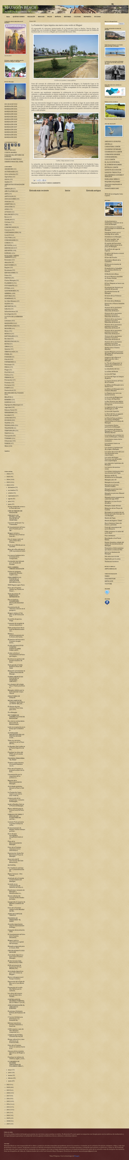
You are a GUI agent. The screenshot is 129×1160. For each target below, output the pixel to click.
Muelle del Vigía (110, 518)
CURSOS (7, 243)
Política (7, 375)
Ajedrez (7, 182)
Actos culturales (10, 174)
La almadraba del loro (112, 369)
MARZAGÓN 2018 (11, 124)
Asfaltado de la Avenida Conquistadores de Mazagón (16, 879)
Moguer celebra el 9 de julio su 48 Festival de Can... (16, 614)
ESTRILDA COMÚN (111, 167)
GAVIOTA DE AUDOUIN (113, 170)
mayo (10, 1070)
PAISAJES (8, 357)
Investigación (9, 314)
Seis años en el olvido (112, 556)
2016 (8, 1098)
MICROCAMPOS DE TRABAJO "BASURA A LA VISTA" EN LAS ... (16, 702)
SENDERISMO (9, 412)
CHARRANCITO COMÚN (113, 152)
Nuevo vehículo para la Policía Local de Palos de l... (16, 810)
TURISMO (8, 438)
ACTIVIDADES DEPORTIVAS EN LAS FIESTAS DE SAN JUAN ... (16, 735)
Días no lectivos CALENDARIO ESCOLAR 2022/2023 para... (16, 602)
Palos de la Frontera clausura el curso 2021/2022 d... (14, 849)
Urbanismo (8, 441)
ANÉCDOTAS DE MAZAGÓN (14, 184)
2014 (8, 1104)
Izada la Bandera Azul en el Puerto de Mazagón (16, 805)
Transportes (9, 436)
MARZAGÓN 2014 (11, 135)
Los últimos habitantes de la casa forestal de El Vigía (114, 472)
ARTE (7, 194)
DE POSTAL (9, 245)
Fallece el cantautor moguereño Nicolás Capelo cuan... (15, 573)
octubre (10, 493)
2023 (8, 482)
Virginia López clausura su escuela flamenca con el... (16, 764)
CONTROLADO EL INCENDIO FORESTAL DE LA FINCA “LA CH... (16, 1001)
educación (8, 262)
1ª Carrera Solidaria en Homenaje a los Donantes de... (15, 1018)
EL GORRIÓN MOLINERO (113, 164)
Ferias (7, 275)
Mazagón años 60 (110, 480)
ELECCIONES (9, 265)
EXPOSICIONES (10, 273)
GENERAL (8, 293)
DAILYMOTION (110, 578)
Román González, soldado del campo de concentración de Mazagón (114, 544)
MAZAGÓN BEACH (20, 7)
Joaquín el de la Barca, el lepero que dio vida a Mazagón (113, 359)
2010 (8, 1115)
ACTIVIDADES (10, 171)
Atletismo (8, 201)
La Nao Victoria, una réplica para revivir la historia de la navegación (114, 403)
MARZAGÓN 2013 (11, 137)
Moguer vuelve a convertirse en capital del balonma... (16, 942)
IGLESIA (8, 303)
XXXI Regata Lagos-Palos (16, 585)
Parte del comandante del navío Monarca (113, 528)
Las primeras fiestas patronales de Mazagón (112, 426)
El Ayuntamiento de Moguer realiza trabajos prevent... (16, 829)
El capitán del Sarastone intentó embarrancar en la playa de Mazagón (113, 245)
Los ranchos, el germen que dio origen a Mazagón (114, 448)
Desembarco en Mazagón (113, 237)
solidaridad (8, 417)
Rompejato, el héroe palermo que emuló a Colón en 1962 (114, 548)
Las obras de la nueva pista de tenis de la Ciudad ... (15, 995)
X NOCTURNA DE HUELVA (14, 696)
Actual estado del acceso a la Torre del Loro (16, 507)
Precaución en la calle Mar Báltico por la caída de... (15, 989)
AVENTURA (9, 204)
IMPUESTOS (9, 306)
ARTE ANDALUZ (111, 569)
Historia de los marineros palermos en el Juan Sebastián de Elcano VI (113, 337)
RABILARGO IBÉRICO (112, 179)
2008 (8, 1121)
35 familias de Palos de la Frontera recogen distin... (16, 641)
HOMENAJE (9, 298)
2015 (8, 1101)
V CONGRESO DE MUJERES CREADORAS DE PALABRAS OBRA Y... (16, 1064)
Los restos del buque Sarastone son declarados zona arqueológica (113, 459)
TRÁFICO (8, 433)
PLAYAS (8, 372)
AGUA (7, 179)
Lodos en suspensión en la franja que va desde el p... (16, 728)
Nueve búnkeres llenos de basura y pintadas (113, 524)
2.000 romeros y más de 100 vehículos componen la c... (15, 1030)
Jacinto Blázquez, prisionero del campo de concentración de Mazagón (114, 353)
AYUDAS (8, 212)
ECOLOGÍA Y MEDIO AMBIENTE (49, 183)
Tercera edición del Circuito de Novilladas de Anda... (16, 897)
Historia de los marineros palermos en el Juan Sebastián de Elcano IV (113, 326)
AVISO (7, 209)
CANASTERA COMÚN (112, 146)
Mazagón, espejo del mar (113, 505)
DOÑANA (58, 16)
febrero (10, 1078)
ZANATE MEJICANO (112, 188)
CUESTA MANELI (11, 152)
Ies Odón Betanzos (11, 301)
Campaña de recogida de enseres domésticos (16, 624)
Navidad (7, 338)
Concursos (8, 230)
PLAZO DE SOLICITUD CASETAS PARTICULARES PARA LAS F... (15, 648)
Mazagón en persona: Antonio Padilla (112, 485)
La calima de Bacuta (111, 371)
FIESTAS (8, 278)
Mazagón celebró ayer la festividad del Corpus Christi (16, 691)
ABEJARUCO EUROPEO (113, 141)
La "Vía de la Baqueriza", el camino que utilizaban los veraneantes (113, 364)
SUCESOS (97, 16)
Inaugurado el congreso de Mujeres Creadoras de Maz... (16, 903)
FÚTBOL (7, 288)
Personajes (8, 364)
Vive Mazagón (12, 712)
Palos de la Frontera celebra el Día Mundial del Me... (16, 909)
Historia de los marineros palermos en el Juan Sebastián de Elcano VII (113, 343)
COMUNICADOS (10, 227)
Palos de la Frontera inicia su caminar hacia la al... (16, 1047)
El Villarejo (108, 298)
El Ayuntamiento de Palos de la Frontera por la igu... (16, 528)
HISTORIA (67, 16)
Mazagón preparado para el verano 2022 (16, 947)
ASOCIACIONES (10, 199)
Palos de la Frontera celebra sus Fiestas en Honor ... (16, 589)
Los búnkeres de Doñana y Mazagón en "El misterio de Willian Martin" (114, 431)
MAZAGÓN (31, 16)
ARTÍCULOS (9, 196)
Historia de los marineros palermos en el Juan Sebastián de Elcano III (113, 320)
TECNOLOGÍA (10, 425)
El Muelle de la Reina (112, 274)
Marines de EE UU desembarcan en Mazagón (113, 476)
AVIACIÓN (8, 207)
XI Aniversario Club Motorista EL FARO (15, 961)
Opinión (7, 349)
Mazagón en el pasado (112, 482)
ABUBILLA (108, 144)
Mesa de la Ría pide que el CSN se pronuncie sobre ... (16, 551)
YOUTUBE (108, 584)
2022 (8, 485)
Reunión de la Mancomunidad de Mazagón (15, 782)
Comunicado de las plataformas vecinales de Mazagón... (16, 799)
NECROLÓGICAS (10, 341)
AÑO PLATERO (10, 191)
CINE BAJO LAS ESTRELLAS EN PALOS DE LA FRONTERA (14, 518)
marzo (10, 1075)
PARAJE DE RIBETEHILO (13, 159)
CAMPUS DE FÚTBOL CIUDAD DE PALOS (15, 1035)
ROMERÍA (8, 399)
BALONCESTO (10, 214)
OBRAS (7, 346)
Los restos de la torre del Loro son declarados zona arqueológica (114, 453)
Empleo (7, 267)
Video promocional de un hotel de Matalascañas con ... (16, 629)
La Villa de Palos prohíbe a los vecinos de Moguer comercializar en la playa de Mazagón (114, 420)
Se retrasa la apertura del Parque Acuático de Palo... (16, 660)
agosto (10, 498)
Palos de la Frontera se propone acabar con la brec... (16, 770)
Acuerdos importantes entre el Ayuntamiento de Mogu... (16, 925)
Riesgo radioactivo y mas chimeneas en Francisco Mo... (16, 1041)
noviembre (12, 490)
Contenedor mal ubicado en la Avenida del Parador (16, 562)
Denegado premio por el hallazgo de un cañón (113, 233)
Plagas (7, 370)
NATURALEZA (10, 336)
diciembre (11, 487)
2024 (8, 479)
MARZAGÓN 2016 (11, 129)
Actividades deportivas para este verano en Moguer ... (15, 973)
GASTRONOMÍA (10, 291)
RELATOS (8, 397)
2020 (8, 1087)
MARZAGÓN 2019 (11, 122)
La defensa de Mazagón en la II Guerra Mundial (114, 389)
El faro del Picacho (111, 257)
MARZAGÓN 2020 (11, 119)
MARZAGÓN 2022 (11, 114)
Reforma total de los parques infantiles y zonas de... (15, 1024)
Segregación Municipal (12, 405)
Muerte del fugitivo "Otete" (113, 520)
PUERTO (7, 388)
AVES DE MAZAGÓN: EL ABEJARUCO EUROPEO (16, 1006)
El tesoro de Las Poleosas (113, 296)
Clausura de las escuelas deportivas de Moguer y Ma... (16, 1052)
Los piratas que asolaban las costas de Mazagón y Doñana (114, 435)
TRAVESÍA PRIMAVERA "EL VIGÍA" (16, 759)
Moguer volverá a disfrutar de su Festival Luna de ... (16, 534)
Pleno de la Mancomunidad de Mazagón (15, 843)
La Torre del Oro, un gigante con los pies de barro (114, 414)
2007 (8, 1124)
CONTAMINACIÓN (11, 232)
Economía (8, 260)
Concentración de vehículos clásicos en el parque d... (16, 608)
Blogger (76, 1156)
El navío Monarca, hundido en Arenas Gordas (114, 277)
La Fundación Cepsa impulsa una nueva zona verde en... (15, 794)
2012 (8, 1110)
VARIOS (7, 443)
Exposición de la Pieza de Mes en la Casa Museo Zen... (16, 983)
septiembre (12, 496)
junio (10, 504)
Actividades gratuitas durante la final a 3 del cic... (16, 788)
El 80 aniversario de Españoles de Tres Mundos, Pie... (14, 967)
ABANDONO (9, 169)
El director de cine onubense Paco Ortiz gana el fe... (15, 708)
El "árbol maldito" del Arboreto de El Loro (112, 240)
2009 (8, 1118)
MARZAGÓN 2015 (11, 132)
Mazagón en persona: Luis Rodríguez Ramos (113, 489)
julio (9, 501)
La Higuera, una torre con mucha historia (113, 393)
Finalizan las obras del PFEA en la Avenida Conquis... (15, 754)
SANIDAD (8, 402)
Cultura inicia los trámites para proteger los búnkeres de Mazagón (114, 228)
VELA (6, 446)
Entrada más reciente (39, 190)
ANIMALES (9, 188)
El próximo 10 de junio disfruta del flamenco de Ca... (16, 1012)
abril (10, 1072)
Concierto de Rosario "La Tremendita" (16, 523)
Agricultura (8, 177)
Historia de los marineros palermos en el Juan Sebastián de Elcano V (113, 332)
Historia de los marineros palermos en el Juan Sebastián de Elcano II (113, 315)
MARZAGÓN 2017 (11, 127)
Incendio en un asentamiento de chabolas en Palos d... (15, 885)
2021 (8, 1084)
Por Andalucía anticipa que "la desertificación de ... (16, 869)
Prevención (8, 380)
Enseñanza (8, 270)
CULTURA (77, 16)
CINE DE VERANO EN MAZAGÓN (15, 511)
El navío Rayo (109, 281)
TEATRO (7, 423)
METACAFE (109, 581)
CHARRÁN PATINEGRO (113, 149)
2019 (8, 1090)
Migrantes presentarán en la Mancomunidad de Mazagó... (16, 672)
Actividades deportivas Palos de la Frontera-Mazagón (15, 956)
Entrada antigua (93, 190)
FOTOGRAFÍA (10, 285)
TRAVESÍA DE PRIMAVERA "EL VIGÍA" (14, 919)
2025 (8, 476)
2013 (8, 1107)
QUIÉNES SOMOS (18, 16)
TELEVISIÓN (9, 428)
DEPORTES (87, 16)
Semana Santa (9, 410)
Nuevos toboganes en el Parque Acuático (15, 977)
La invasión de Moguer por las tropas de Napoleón (114, 398)
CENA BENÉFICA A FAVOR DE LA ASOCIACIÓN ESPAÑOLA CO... (14, 580)
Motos (7, 331)
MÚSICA (8, 333)
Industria (8, 309)
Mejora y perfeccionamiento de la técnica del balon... (16, 635)
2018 (8, 1093)
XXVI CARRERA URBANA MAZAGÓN (16, 568)
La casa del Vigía (110, 374)
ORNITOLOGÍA (10, 351)
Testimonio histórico (112, 561)
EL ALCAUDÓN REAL (112, 162)
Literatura (8, 320)
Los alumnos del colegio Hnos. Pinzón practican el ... (16, 686)
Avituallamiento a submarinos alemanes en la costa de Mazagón (114, 222)
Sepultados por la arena (113, 559)
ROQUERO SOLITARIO (112, 181)
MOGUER (41, 16)
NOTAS (7, 344)
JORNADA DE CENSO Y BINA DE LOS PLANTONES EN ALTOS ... (16, 817)
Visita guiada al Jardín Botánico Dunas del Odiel (15, 666)
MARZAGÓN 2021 (11, 116)
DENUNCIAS (9, 248)
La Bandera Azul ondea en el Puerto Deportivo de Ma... (16, 748)
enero (10, 1081)
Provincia (8, 385)
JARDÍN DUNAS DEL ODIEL (14, 161)
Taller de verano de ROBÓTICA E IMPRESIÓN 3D (14, 595)
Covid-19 (7, 235)
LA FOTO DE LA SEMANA (14, 316)
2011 (8, 1112)
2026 (8, 474)
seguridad (8, 407)
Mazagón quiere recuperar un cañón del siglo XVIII (114, 498)
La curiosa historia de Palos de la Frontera (114, 381)
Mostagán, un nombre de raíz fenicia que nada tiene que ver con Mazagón (114, 514)
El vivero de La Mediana (113, 301)
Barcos (7, 217)
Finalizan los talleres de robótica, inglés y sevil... (16, 1057)
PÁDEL (7, 354)
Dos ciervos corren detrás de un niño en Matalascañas (16, 722)
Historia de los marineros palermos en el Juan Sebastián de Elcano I (113, 309)
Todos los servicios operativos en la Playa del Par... (16, 742)
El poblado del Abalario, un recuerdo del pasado (114, 288)
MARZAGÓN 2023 (11, 111)
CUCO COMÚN (110, 159)
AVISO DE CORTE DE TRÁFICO (15, 914)
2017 (8, 1096)
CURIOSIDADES (10, 240)
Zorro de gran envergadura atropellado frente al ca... (15, 836)
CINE (6, 225)
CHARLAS (8, 219)
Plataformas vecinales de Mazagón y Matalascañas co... (16, 891)
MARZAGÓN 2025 (11, 106)
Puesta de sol (9, 390)
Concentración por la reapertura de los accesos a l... (15, 776)
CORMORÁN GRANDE (112, 154)
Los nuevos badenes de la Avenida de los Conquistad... (16, 557)
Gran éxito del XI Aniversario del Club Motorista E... (15, 860)
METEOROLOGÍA (11, 326)
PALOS (49, 16)
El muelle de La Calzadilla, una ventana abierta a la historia (113, 270)
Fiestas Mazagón (10, 280)
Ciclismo (8, 222)
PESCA (7, 367)
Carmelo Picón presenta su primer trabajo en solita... (16, 823)
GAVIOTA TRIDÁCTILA (113, 172)
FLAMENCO (9, 283)
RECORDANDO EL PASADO (14, 393)
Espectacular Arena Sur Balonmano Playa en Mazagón (16, 854)
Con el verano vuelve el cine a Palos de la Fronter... (15, 540)
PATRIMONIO (9, 362)
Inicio (8, 16)
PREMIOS (8, 377)
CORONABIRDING (111, 157)
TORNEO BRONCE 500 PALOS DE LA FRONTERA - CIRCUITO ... (15, 679)
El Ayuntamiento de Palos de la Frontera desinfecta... (16, 936)
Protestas (8, 382)
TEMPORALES (10, 430)
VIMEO (107, 576)
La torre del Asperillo (112, 411)
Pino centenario (110, 535)
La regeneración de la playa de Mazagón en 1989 (114, 407)
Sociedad (8, 415)
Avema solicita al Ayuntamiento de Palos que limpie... (16, 654)
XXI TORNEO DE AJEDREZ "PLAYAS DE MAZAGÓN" (16, 716)
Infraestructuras (10, 311)
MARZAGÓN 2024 (11, 109)
